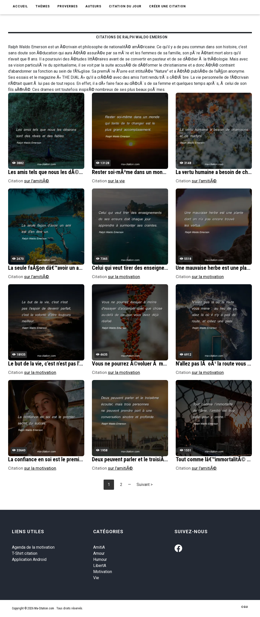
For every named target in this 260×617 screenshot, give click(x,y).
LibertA (99, 565)
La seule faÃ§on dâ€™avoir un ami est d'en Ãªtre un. (66, 268)
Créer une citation (167, 6)
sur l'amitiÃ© (36, 180)
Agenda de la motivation (33, 547)
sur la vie (116, 180)
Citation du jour (125, 6)
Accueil (20, 6)
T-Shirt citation (24, 553)
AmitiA (99, 547)
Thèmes (43, 6)
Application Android (29, 559)
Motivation (102, 571)
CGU (244, 607)
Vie (96, 577)
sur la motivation (124, 276)
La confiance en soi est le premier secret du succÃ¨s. (68, 459)
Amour (99, 553)
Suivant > (145, 484)
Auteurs (93, 6)
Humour (100, 559)
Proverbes (67, 6)
